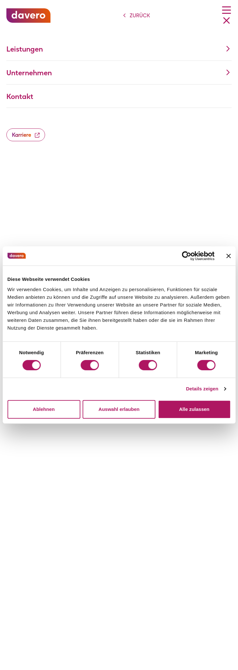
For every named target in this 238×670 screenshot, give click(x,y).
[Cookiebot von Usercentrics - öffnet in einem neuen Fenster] (186, 256)
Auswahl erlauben (118, 409)
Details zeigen (202, 388)
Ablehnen (44, 409)
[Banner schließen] (228, 256)
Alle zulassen (194, 409)
